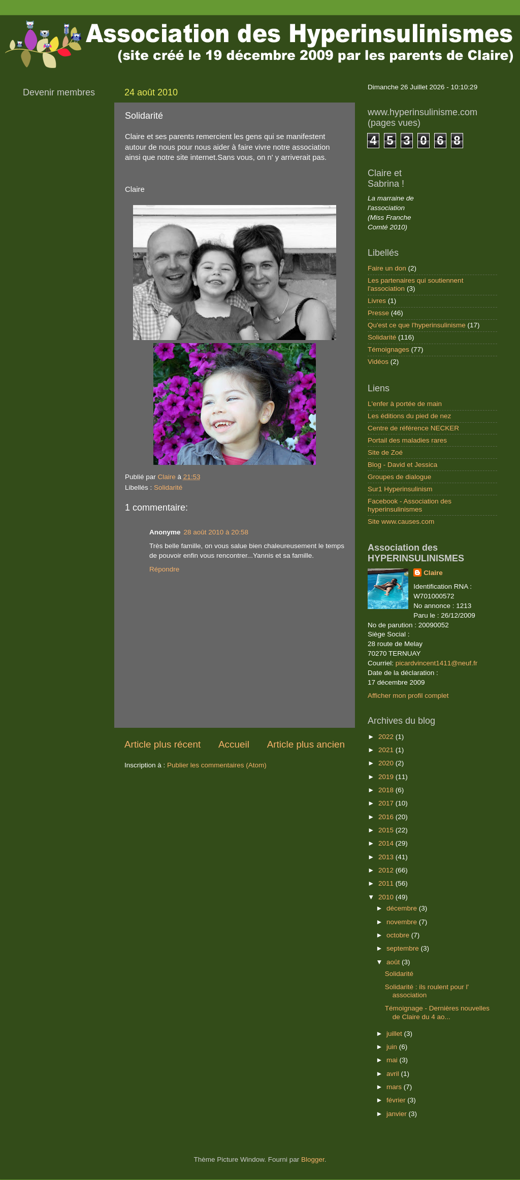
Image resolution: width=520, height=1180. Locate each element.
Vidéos (378, 361)
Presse (378, 313)
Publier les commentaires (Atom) (217, 765)
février (396, 1100)
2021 (387, 750)
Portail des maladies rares (407, 440)
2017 (387, 803)
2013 (387, 857)
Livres (377, 301)
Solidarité (168, 487)
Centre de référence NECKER (413, 428)
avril (393, 1073)
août (394, 962)
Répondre (164, 569)
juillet (395, 1033)
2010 (387, 897)
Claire (433, 573)
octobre (398, 935)
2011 (387, 883)
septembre (403, 948)
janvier (397, 1114)
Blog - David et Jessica (402, 464)
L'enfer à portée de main (405, 404)
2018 (387, 790)
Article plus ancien (306, 744)
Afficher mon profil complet (408, 695)
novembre (402, 922)
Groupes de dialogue (399, 477)
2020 (387, 763)
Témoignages (388, 349)
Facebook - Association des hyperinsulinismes (409, 505)
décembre (402, 908)
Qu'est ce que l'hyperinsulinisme (417, 325)
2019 (387, 777)
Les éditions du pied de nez (409, 416)
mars (395, 1087)
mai (393, 1060)
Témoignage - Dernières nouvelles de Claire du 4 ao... (437, 1012)
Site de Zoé (385, 452)
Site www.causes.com (401, 521)
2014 (387, 843)
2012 (387, 870)
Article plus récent (162, 744)
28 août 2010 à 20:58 (216, 532)
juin (392, 1047)
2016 (387, 817)
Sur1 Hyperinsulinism (400, 489)
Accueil (233, 744)
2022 (387, 736)
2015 (387, 830)
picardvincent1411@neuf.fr (437, 663)
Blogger (312, 1159)
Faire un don (387, 268)
